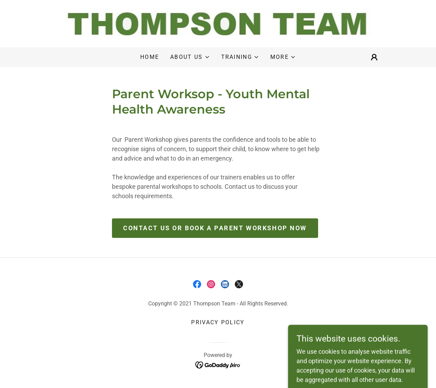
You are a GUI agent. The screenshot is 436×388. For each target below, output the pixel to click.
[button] (190, 57)
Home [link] (149, 57)
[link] (218, 23)
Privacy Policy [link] (218, 322)
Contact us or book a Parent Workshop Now (215, 228)
